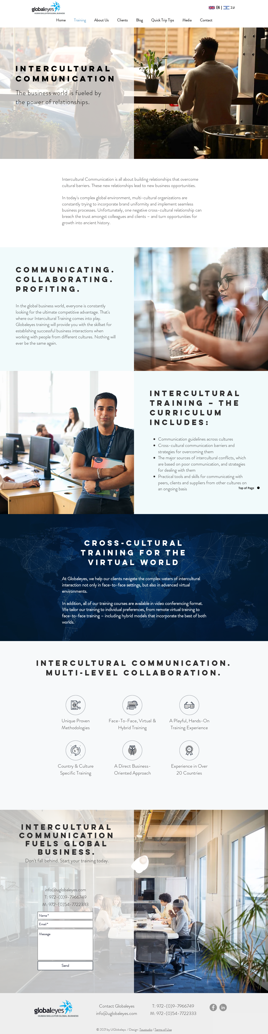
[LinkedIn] (223, 1007)
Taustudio (145, 1029)
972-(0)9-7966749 (175, 1006)
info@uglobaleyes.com (65, 889)
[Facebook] (213, 1007)
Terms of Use (163, 1029)
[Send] (65, 965)
